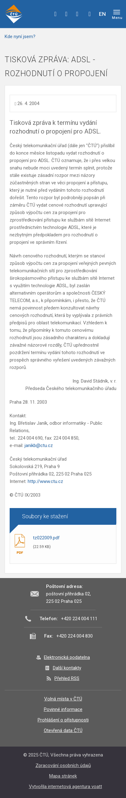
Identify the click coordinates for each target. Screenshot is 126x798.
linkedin (77, 14)
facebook (55, 14)
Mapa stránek (63, 776)
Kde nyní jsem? (20, 36)
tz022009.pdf (46, 538)
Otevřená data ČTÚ (63, 730)
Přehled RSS (66, 678)
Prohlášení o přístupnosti (63, 720)
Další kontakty (67, 668)
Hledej (89, 14)
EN (102, 14)
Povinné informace (63, 709)
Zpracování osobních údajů (63, 765)
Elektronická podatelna (67, 657)
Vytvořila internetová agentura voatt (65, 786)
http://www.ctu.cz (45, 481)
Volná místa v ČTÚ (63, 699)
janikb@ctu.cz (39, 445)
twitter (66, 14)
